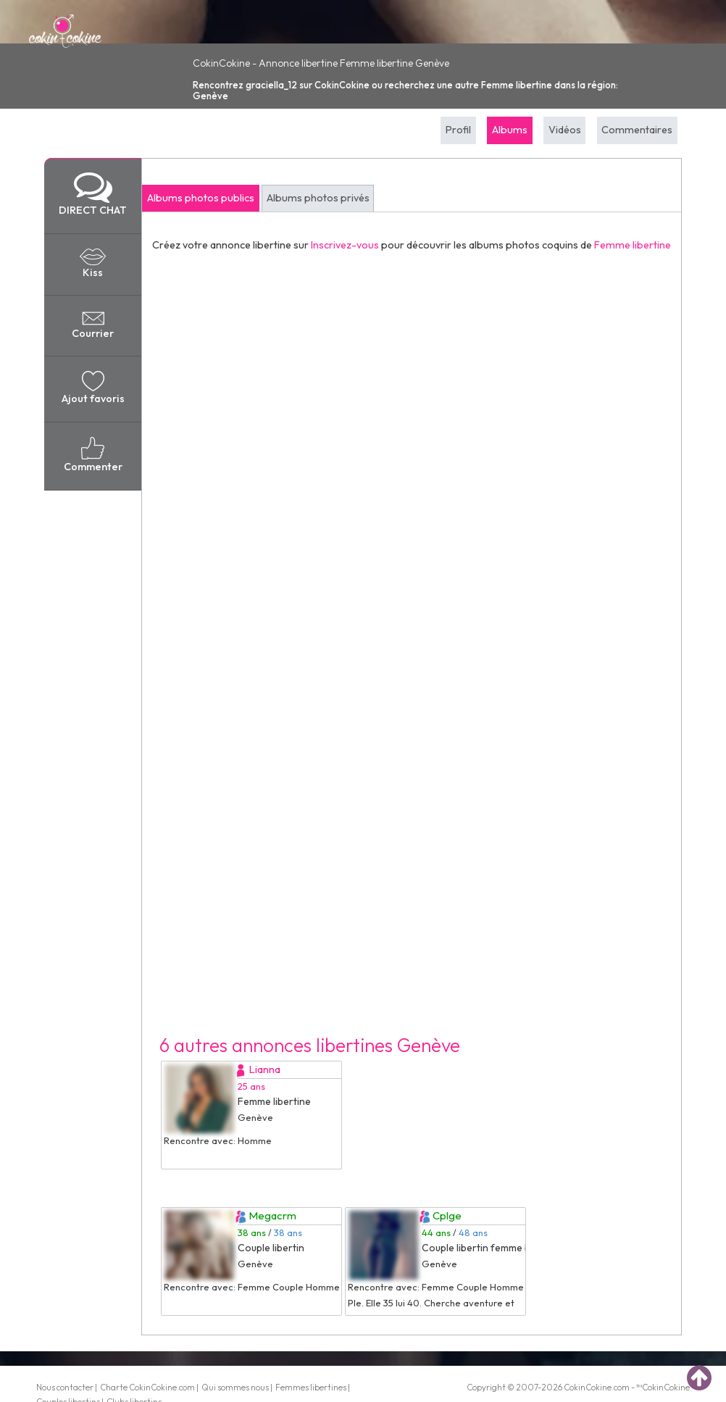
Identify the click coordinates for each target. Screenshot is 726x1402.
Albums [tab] (509, 129)
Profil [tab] (458, 129)
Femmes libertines (310, 1387)
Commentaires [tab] (636, 129)
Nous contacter (64, 1387)
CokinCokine (588, 1387)
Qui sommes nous (235, 1387)
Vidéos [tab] (564, 129)
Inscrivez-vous (345, 244)
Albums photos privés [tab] (318, 197)
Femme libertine (632, 244)
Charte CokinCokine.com (147, 1387)
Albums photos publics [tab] (200, 197)
